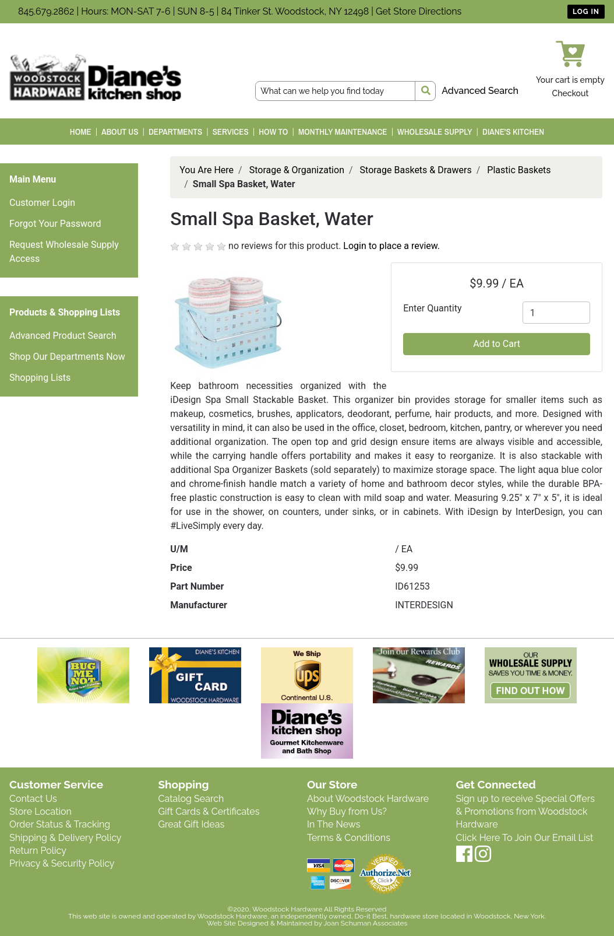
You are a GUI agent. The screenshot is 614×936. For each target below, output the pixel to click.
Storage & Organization (296, 170)
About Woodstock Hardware (368, 798)
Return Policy (37, 850)
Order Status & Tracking (59, 824)
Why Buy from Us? (347, 811)
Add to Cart (496, 343)
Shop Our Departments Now (67, 356)
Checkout (570, 93)
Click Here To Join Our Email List (525, 837)
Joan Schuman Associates (365, 923)
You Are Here (206, 170)
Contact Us (33, 798)
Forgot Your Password (55, 223)
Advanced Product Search (63, 335)
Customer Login (42, 202)
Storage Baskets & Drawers (416, 170)
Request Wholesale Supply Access (64, 251)
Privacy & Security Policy (61, 863)
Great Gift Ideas (191, 824)
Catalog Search (191, 798)
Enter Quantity (432, 308)
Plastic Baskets (519, 170)
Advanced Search (480, 90)
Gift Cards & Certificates (209, 811)
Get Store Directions (418, 11)
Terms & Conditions (348, 837)
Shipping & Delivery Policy (65, 837)
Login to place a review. (391, 245)
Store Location (40, 811)
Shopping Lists (39, 377)
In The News (333, 824)
